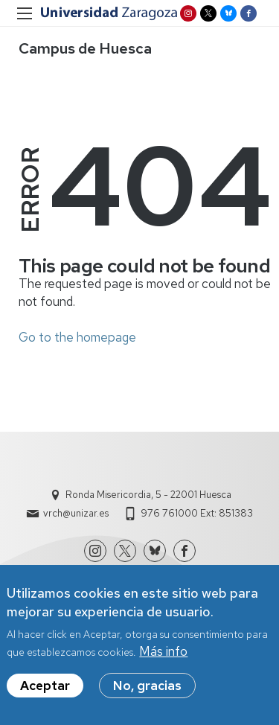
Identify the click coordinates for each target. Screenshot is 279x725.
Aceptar (45, 692)
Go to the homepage (77, 337)
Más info (163, 658)
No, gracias (147, 692)
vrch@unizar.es (76, 513)
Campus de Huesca (85, 48)
